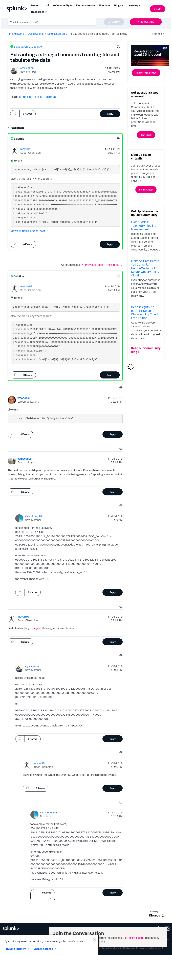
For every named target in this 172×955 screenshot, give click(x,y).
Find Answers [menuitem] (84, 5)
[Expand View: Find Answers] (94, 5)
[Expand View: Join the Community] (71, 5)
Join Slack (146, 134)
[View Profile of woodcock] (23, 398)
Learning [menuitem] (132, 5)
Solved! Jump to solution (28, 46)
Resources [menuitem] (37, 12)
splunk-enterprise (31, 97)
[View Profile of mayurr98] (26, 149)
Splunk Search (56, 33)
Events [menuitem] (103, 5)
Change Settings (43, 948)
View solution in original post (28, 231)
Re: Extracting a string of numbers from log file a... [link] (98, 33)
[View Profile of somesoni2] (24, 458)
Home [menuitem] (34, 5)
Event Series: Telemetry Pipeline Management (143, 225)
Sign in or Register (134, 937)
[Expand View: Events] (109, 5)
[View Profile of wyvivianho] (27, 68)
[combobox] (66, 22)
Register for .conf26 (146, 72)
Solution (18, 138)
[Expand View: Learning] (139, 5)
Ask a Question (146, 21)
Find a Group (146, 189)
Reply (110, 113)
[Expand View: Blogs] (122, 5)
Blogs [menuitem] (117, 5)
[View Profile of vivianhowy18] (33, 516)
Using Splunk (36, 33)
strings (51, 97)
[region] (49, 945)
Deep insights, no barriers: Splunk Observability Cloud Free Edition (144, 312)
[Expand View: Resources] (45, 12)
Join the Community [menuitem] (57, 5)
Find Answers (16, 33)
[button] (118, 47)
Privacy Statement (15, 948)
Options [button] (156, 34)
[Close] (94, 939)
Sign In (157, 8)
